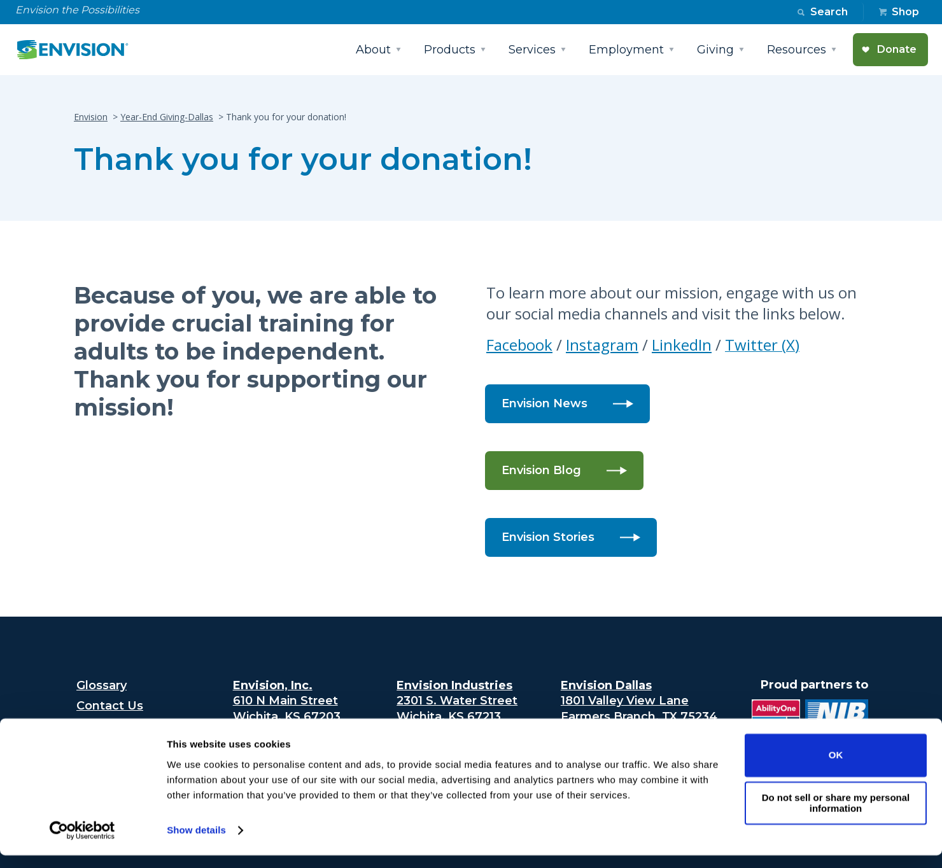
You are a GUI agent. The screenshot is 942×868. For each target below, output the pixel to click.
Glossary (101, 685)
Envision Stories (548, 537)
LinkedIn (682, 344)
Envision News (544, 403)
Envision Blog (541, 470)
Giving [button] (715, 50)
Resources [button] (796, 50)
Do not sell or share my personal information (836, 816)
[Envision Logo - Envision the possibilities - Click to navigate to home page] (77, 49)
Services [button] (532, 50)
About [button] (373, 50)
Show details (196, 842)
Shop (905, 12)
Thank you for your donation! (303, 159)
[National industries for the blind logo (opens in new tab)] (834, 716)
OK (836, 767)
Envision (91, 117)
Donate (897, 49)
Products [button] (449, 50)
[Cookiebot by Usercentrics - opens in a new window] (82, 843)
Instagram (602, 344)
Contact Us (109, 706)
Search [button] (829, 12)
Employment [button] (626, 50)
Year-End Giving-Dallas (166, 117)
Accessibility (112, 727)
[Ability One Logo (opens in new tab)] (773, 716)
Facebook (519, 344)
